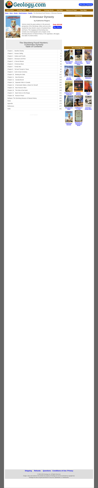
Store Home (10, 10)
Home (6, 13)
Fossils (30, 13)
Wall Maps (60, 10)
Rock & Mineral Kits (35, 10)
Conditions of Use (59, 471)
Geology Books (49, 10)
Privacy (70, 471)
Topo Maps (83, 10)
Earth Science (23, 13)
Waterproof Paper (71, 10)
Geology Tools (21, 10)
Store (11, 13)
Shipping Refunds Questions (38, 471)
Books (16, 13)
